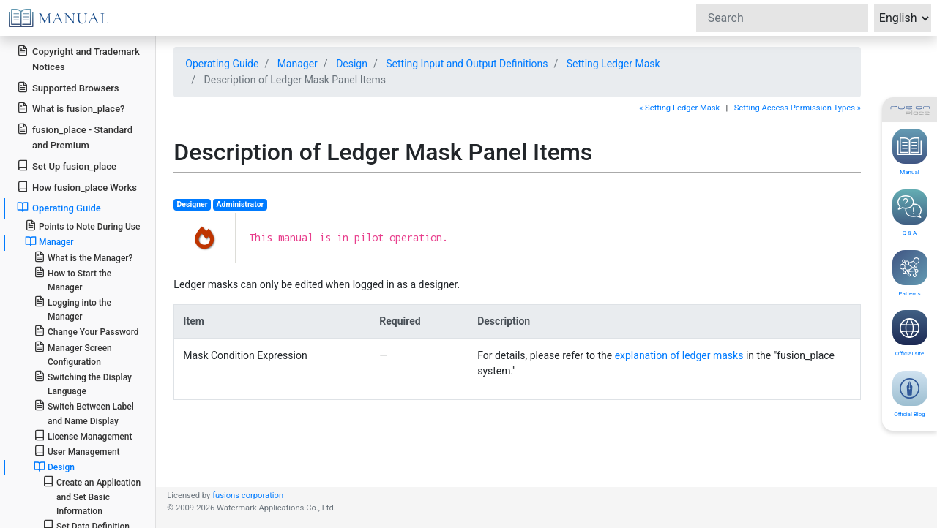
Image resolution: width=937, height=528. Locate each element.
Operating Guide (59, 207)
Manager (49, 241)
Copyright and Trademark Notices (78, 58)
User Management (77, 451)
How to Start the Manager (72, 279)
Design (54, 466)
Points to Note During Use (83, 225)
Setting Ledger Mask (613, 63)
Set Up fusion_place (66, 165)
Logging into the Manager (72, 308)
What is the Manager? (83, 257)
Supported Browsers (68, 87)
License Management (83, 435)
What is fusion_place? (70, 108)
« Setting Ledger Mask (679, 108)
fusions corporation (247, 495)
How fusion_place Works (77, 187)
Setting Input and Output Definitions (467, 63)
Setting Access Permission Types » (797, 108)
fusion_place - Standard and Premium (74, 137)
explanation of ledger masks (679, 355)
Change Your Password (86, 331)
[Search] (782, 18)
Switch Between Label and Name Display (84, 412)
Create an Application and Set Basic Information (91, 495)
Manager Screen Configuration (73, 354)
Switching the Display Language (83, 383)
